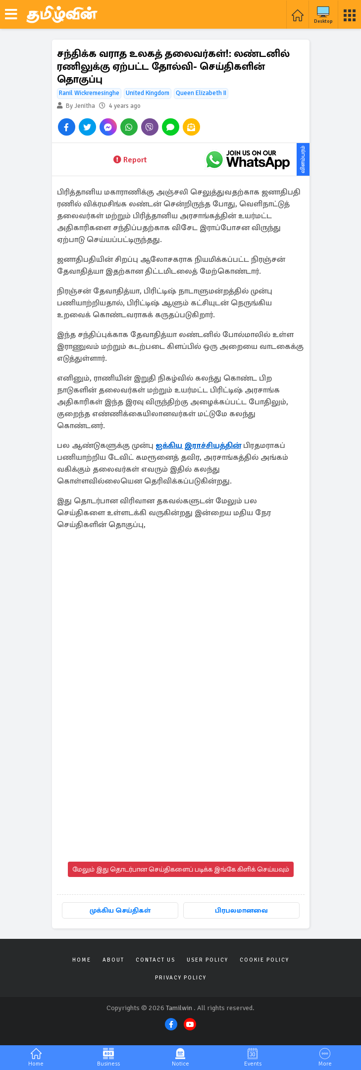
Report (130, 160)
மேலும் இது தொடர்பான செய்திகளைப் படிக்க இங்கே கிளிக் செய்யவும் (180, 869)
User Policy (207, 960)
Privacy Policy (180, 977)
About (113, 960)
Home (81, 960)
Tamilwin (179, 1008)
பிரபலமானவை (241, 910)
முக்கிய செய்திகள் (120, 910)
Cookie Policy (264, 960)
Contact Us (155, 960)
